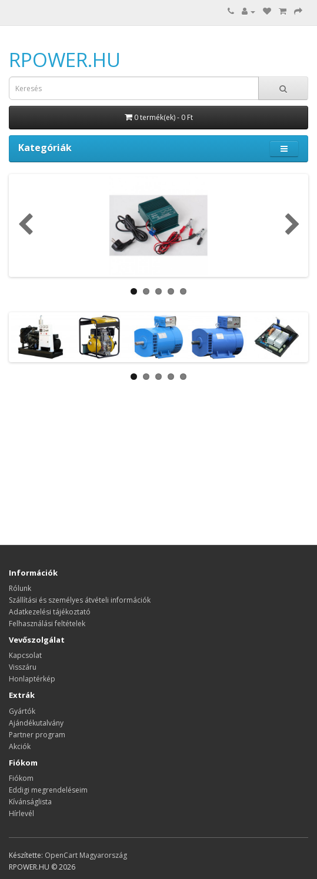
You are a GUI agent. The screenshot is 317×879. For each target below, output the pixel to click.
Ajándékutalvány (36, 723)
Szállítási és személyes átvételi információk (80, 600)
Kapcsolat (25, 655)
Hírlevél (21, 813)
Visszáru (22, 667)
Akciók (20, 746)
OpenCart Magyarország (86, 855)
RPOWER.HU (65, 59)
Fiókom (21, 778)
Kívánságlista (30, 802)
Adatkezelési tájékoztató (50, 612)
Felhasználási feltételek (47, 624)
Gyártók (22, 711)
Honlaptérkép (32, 679)
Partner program (37, 735)
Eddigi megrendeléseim (48, 790)
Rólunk (20, 588)
